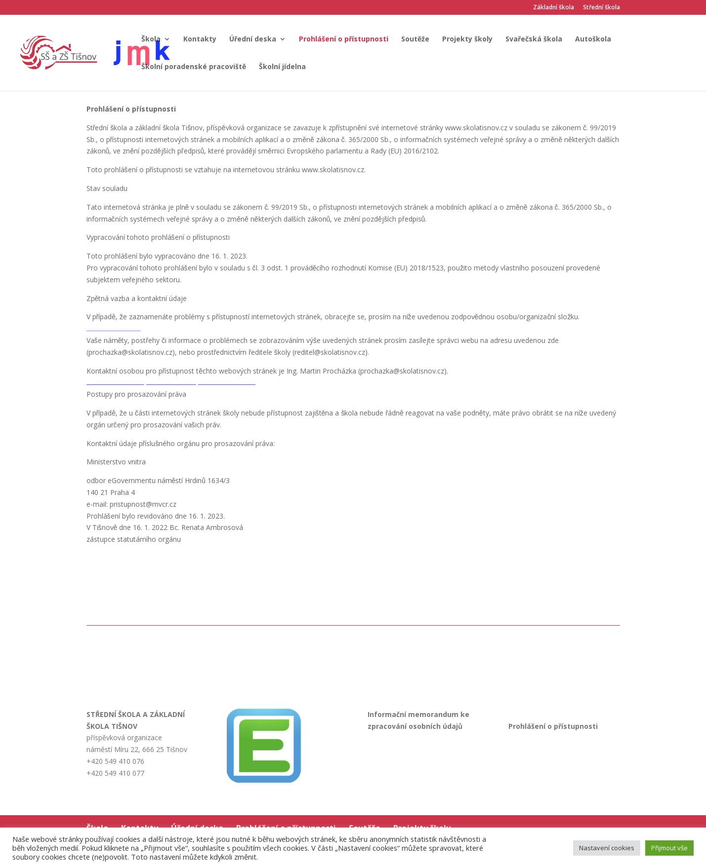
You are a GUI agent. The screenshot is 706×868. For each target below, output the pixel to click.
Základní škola (553, 7)
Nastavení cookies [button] (606, 847)
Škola (151, 39)
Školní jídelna (282, 67)
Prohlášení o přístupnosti (343, 39)
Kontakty (199, 39)
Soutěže (415, 39)
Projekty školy (467, 39)
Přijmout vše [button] (669, 847)
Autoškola (593, 39)
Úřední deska (252, 39)
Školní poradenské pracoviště (193, 67)
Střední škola (601, 7)
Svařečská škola (533, 39)
